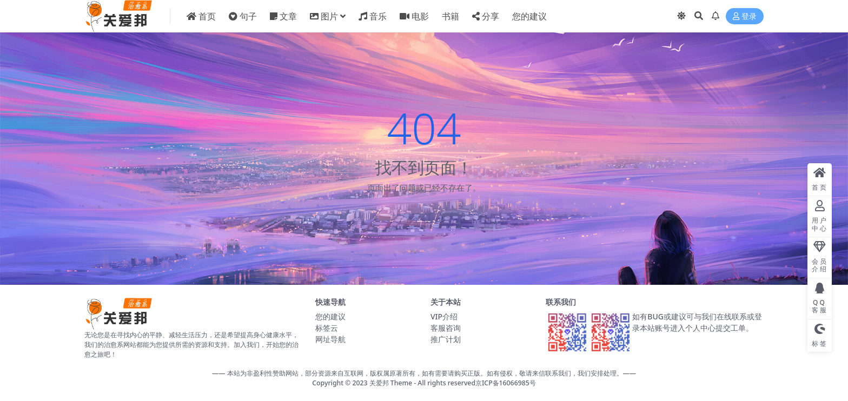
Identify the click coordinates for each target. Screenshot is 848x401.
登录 (745, 16)
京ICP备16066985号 (505, 382)
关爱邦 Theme (390, 382)
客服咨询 (445, 328)
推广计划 (445, 339)
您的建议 (330, 316)
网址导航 (330, 339)
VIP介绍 (444, 316)
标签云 (326, 328)
